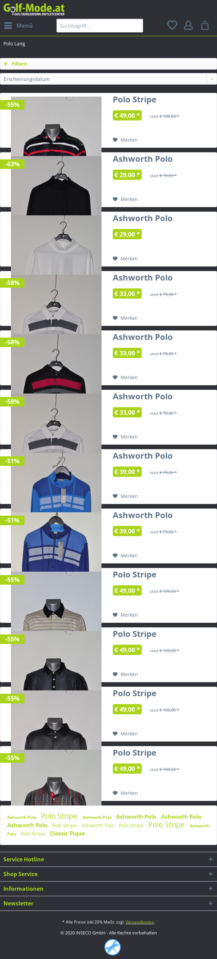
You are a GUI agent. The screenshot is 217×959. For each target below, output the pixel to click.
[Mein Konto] (189, 25)
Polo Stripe (134, 101)
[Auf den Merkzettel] (125, 140)
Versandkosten (140, 922)
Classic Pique (67, 833)
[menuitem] (18, 25)
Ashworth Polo (143, 160)
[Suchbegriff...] (100, 25)
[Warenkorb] (206, 25)
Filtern (15, 63)
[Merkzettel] (173, 25)
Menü (18, 24)
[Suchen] (136, 25)
